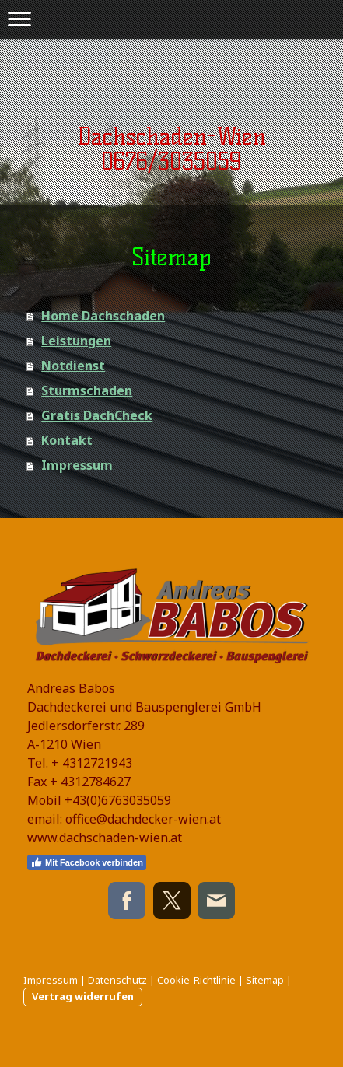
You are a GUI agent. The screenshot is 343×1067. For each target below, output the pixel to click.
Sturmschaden (86, 390)
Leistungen (76, 340)
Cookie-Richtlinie (196, 980)
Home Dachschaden (103, 315)
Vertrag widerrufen (83, 996)
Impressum (77, 465)
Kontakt (67, 440)
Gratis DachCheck (96, 415)
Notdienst (73, 365)
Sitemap (265, 980)
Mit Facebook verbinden (86, 862)
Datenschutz (117, 980)
